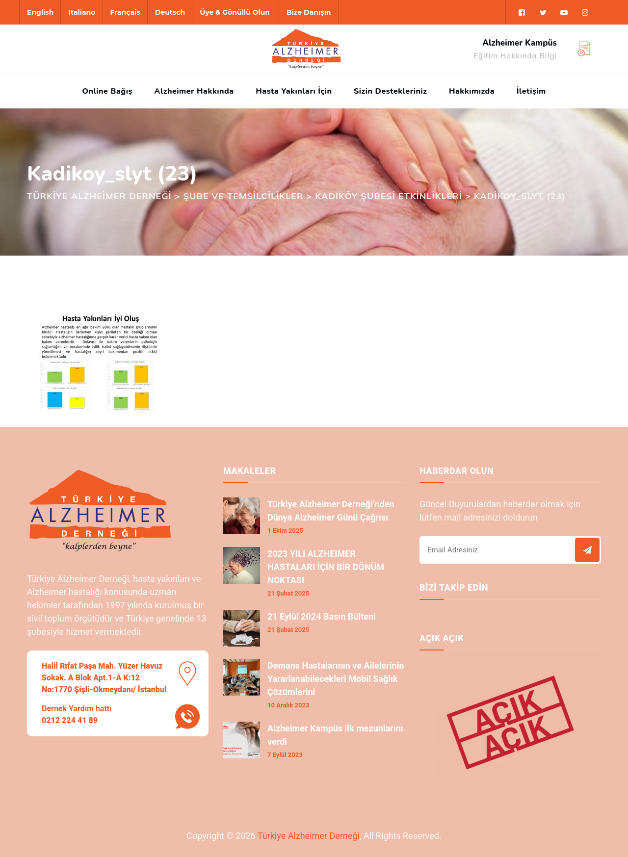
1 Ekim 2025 (285, 530)
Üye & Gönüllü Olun (235, 12)
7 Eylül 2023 (285, 754)
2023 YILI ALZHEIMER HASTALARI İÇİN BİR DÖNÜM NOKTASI (325, 566)
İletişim (531, 91)
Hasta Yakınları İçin (294, 91)
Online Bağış (107, 91)
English (40, 12)
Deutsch (170, 12)
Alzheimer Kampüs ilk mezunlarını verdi (335, 735)
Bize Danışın (309, 12)
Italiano (81, 12)
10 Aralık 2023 (288, 705)
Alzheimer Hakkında (194, 91)
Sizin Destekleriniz (390, 91)
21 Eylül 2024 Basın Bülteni (321, 616)
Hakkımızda (472, 91)
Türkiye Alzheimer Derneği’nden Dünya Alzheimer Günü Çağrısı (330, 510)
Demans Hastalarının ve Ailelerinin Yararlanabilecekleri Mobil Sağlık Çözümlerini (335, 678)
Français (125, 12)
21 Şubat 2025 (288, 593)
